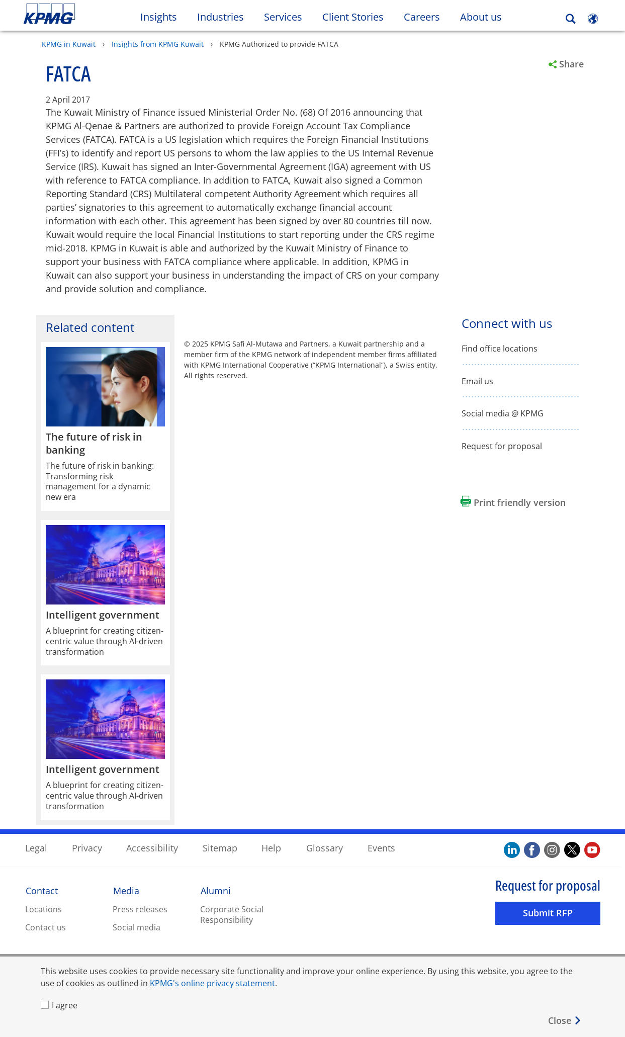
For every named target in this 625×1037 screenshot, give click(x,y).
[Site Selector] (593, 18)
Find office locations (500, 348)
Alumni (216, 890)
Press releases (140, 908)
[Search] (571, 19)
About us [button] (481, 17)
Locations (43, 908)
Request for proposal (502, 446)
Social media (136, 926)
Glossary (324, 847)
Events (381, 847)
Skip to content (76, 14)
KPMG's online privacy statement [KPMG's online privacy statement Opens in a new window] (212, 983)
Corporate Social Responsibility (231, 914)
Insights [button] (158, 17)
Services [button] (283, 17)
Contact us (45, 926)
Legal (36, 847)
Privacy (87, 847)
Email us (477, 381)
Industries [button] (220, 17)
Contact (42, 890)
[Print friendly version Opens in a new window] (513, 502)
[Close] (565, 1020)
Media (126, 890)
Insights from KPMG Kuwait (158, 43)
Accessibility (152, 847)
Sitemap (220, 847)
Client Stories (358, 17)
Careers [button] (422, 17)
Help (271, 847)
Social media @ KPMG (503, 413)
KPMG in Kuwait (69, 43)
